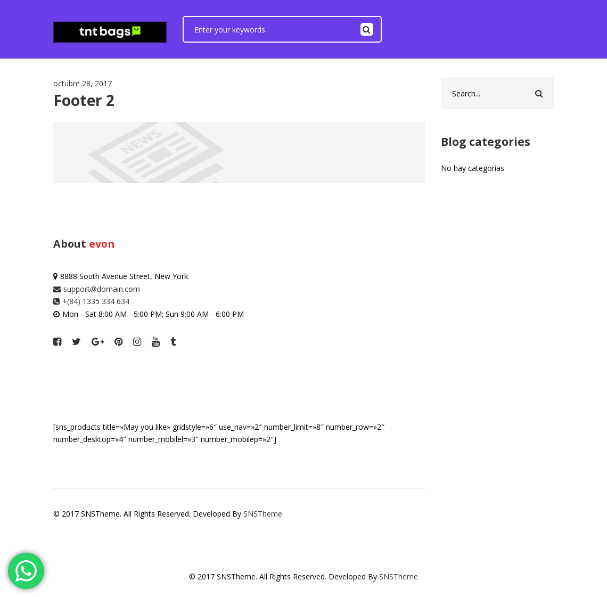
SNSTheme (262, 514)
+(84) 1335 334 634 (91, 301)
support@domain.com (96, 289)
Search (366, 29)
